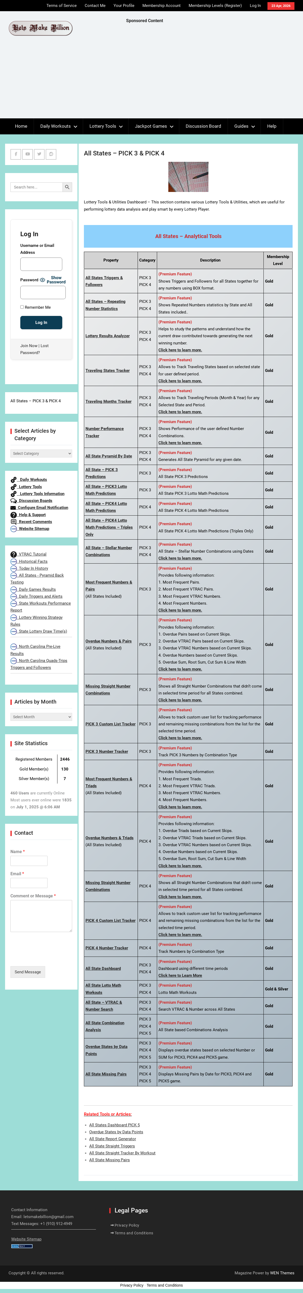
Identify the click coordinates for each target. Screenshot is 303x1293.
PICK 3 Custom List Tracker (110, 724)
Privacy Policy (127, 1225)
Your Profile (124, 5)
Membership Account (161, 5)
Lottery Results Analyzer (108, 336)
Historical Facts (29, 561)
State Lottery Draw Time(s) (38, 631)
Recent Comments (31, 521)
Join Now (28, 345)
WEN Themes (282, 1273)
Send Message (28, 972)
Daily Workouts (55, 126)
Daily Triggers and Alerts (36, 596)
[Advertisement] (214, 72)
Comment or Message (33, 895)
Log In (255, 5)
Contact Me (95, 5)
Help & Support (28, 514)
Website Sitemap (29, 528)
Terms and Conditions (134, 1233)
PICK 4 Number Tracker (107, 948)
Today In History (29, 568)
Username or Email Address (37, 249)
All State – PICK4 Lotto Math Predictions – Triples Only (109, 527)
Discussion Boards (31, 500)
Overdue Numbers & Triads (110, 838)
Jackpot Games (151, 126)
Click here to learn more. (180, 350)
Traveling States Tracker (108, 370)
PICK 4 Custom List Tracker (110, 920)
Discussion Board (203, 126)
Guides (241, 126)
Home (21, 126)
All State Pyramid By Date (109, 456)
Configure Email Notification (39, 507)
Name (17, 851)
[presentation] (51, 957)
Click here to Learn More (180, 975)
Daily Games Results (33, 589)
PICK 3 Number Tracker (107, 751)
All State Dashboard (103, 968)
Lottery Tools (103, 126)
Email (17, 873)
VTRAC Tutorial (28, 554)
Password (29, 280)
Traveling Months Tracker (108, 401)
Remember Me (35, 307)
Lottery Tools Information (37, 493)
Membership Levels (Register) (215, 5)
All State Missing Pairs (106, 1074)
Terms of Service (61, 5)
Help (272, 126)
